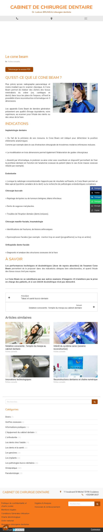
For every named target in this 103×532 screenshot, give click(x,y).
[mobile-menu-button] (86, 18)
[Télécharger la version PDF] (19, 69)
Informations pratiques (15, 427)
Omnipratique (11, 468)
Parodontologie (12, 473)
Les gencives (11, 453)
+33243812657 (92, 494)
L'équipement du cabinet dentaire (19, 432)
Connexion (95, 529)
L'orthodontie (11, 437)
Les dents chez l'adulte (15, 442)
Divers (8, 417)
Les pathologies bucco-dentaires (19, 463)
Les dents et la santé (14, 447)
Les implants (11, 458)
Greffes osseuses (13, 422)
